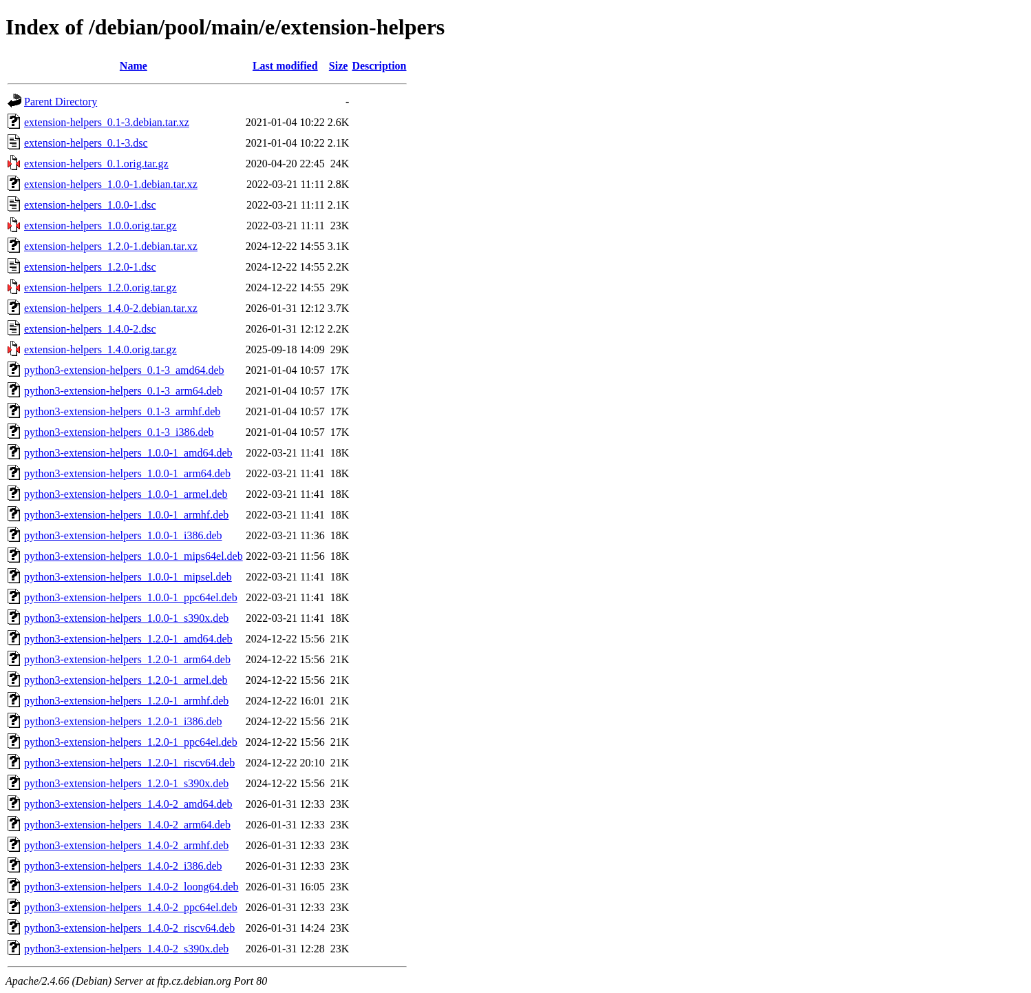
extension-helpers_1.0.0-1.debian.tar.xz (111, 184)
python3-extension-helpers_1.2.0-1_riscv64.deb (129, 763)
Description (379, 66)
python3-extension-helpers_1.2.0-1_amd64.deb (128, 639)
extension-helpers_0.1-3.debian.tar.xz (106, 122)
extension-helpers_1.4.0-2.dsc (90, 329)
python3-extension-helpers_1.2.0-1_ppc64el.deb (130, 742)
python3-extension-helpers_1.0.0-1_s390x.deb (126, 618)
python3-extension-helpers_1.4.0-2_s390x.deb (126, 948)
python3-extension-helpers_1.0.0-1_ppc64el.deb (130, 597)
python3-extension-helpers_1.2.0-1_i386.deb (123, 721)
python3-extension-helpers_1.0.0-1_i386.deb (123, 535)
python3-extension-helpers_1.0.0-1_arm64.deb (127, 473)
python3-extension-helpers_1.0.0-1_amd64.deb (128, 453)
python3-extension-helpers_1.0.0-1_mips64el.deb (133, 556)
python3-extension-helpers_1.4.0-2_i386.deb (123, 866)
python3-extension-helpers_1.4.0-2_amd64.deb (128, 804)
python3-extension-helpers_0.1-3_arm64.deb (123, 391)
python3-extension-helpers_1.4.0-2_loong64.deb (131, 886)
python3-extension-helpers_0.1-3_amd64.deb (124, 370)
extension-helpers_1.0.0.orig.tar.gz (100, 225)
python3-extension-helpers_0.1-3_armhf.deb (122, 411)
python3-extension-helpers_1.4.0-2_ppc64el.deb (130, 907)
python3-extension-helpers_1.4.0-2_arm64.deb (127, 824)
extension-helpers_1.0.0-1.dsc (90, 205)
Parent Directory (60, 101)
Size (338, 66)
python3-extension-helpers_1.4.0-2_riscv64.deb (129, 928)
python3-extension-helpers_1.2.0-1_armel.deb (125, 680)
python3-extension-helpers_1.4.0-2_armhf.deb (126, 845)
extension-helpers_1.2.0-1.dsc (90, 267)
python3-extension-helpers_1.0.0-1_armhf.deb (126, 515)
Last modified (285, 66)
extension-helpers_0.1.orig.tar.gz (96, 163)
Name (133, 66)
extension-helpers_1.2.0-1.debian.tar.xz (111, 246)
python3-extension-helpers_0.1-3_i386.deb (119, 432)
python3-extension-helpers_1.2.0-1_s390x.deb (126, 783)
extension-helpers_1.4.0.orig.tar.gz (100, 349)
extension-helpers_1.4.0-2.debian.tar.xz (111, 308)
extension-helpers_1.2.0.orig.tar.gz (100, 287)
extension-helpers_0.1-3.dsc (86, 143)
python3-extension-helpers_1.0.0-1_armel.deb (125, 494)
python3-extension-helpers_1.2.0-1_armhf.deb (126, 701)
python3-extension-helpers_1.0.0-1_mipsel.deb (128, 577)
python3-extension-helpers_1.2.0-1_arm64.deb (127, 659)
